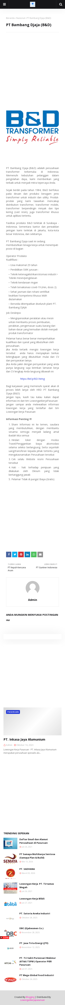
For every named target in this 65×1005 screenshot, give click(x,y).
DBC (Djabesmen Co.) (31, 928)
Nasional (20, 18)
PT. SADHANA (27, 869)
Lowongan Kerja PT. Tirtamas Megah (36, 885)
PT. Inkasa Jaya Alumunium (24, 739)
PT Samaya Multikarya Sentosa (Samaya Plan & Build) (37, 856)
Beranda (10, 18)
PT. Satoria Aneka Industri (34, 913)
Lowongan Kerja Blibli (32, 898)
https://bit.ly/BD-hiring (32, 378)
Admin (32, 600)
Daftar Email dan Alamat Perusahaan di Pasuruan (33, 841)
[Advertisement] (32, 65)
